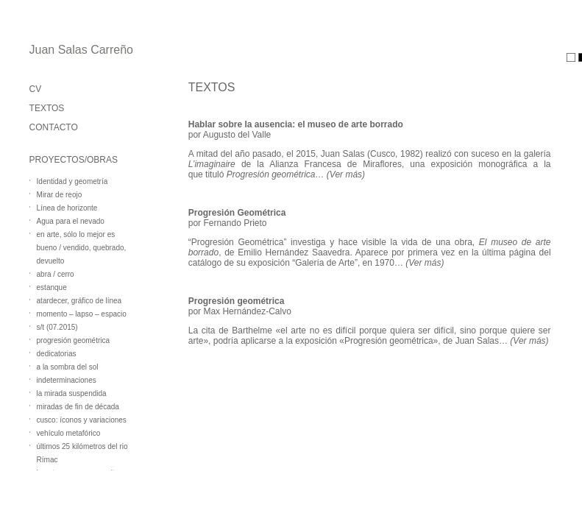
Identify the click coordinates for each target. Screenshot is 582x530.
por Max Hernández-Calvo (239, 311)
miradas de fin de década (78, 407)
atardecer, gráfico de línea (79, 301)
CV (35, 89)
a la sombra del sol (68, 367)
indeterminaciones (66, 380)
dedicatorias (57, 354)
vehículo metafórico (69, 433)
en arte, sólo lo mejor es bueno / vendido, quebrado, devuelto (82, 247)
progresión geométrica (73, 340)
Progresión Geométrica (237, 213)
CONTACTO (53, 127)
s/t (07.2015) (57, 327)
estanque (52, 287)
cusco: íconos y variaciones (82, 420)
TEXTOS (47, 108)
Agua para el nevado (70, 221)
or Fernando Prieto (229, 223)
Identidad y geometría (72, 181)
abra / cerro (55, 274)
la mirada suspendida (72, 393)
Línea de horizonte (67, 208)
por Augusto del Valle (230, 135)
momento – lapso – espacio (82, 314)
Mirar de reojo (59, 195)
